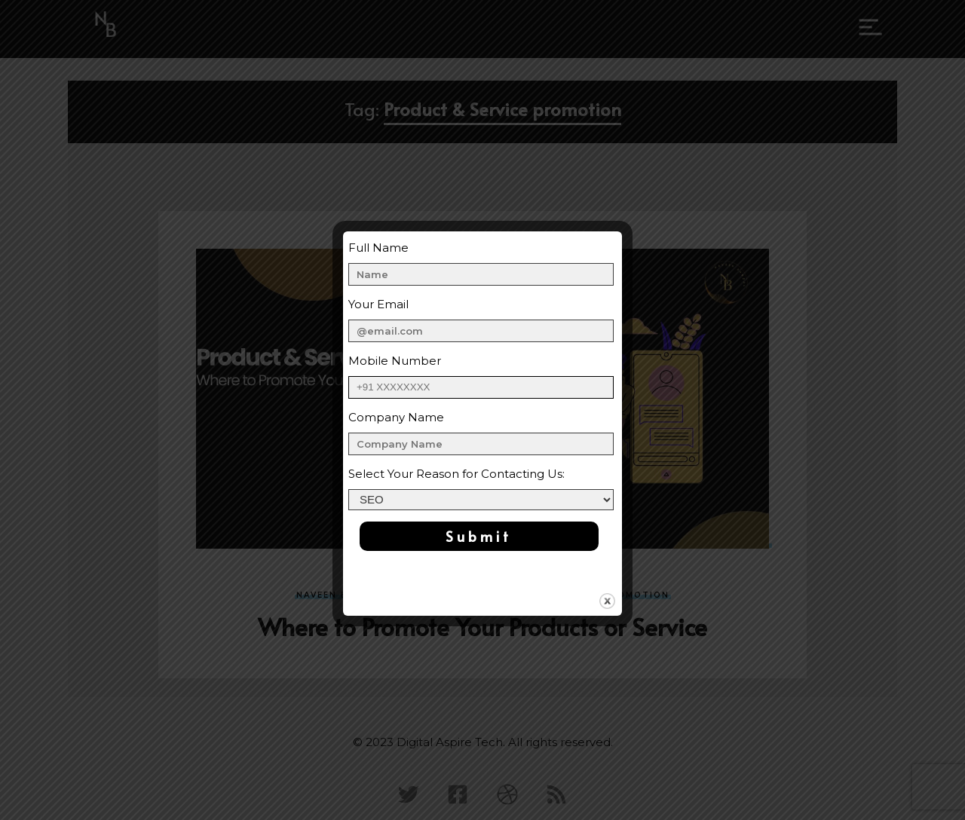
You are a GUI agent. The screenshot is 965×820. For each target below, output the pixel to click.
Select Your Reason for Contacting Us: (456, 474)
